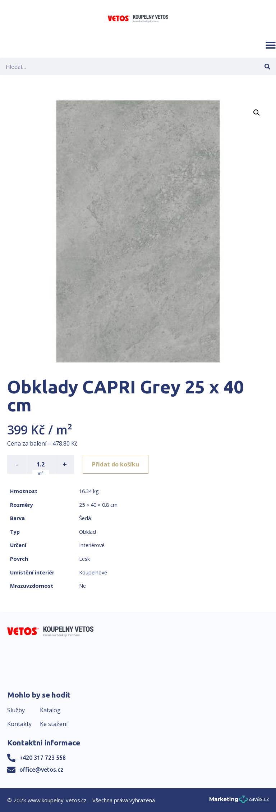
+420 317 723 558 (42, 757)
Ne (82, 585)
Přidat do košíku (115, 464)
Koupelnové (93, 572)
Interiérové (92, 545)
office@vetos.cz (41, 769)
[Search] (267, 66)
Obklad (87, 531)
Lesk (84, 558)
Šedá (85, 518)
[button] (270, 45)
